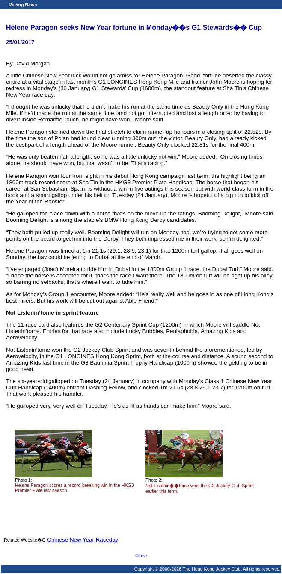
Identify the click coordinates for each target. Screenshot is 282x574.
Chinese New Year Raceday (82, 539)
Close (141, 555)
